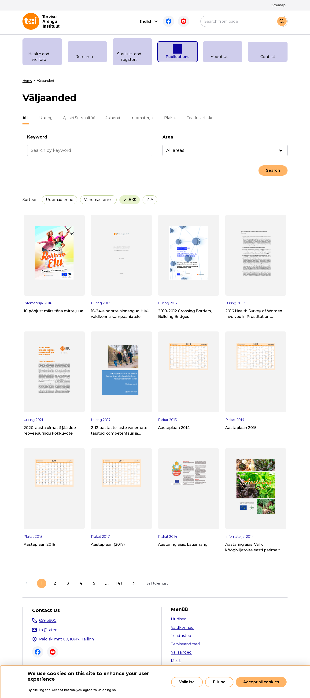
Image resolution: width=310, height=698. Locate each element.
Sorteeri (29, 199)
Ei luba (219, 682)
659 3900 (47, 620)
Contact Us (46, 610)
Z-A (150, 199)
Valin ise (187, 682)
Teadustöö (181, 635)
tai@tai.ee (48, 630)
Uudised (179, 619)
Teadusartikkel (199, 118)
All (25, 118)
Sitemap (278, 5)
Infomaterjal (140, 118)
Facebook (168, 21)
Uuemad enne (59, 199)
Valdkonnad (182, 627)
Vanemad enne (98, 199)
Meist (176, 660)
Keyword (37, 137)
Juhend (111, 118)
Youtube (183, 21)
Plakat (169, 118)
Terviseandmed (185, 644)
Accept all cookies (261, 682)
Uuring (44, 118)
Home (27, 80)
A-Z (132, 199)
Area (167, 137)
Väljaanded (181, 652)
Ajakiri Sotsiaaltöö (78, 118)
